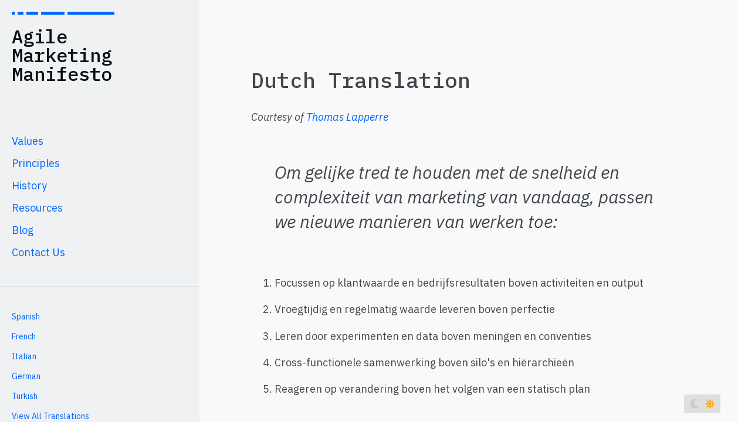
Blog (22, 230)
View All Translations (50, 416)
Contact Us (38, 252)
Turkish (25, 396)
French (24, 336)
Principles (36, 163)
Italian (24, 356)
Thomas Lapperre (347, 117)
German (26, 376)
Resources (37, 208)
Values (27, 141)
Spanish (26, 316)
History (29, 185)
